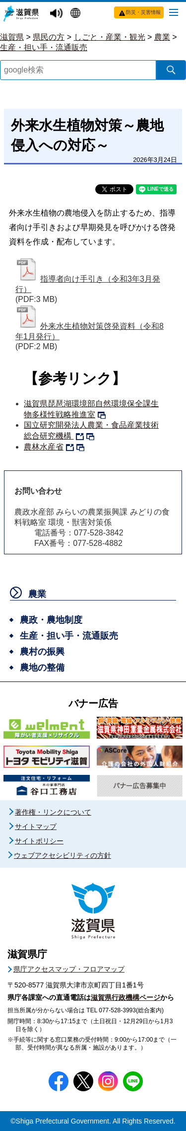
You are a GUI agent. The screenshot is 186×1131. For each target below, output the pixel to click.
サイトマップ (36, 826)
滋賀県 (12, 37)
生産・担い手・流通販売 (43, 47)
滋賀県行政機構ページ (125, 997)
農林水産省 (43, 447)
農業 (162, 37)
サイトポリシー (39, 841)
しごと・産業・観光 (109, 37)
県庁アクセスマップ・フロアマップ (68, 969)
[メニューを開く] (173, 12)
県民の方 (48, 37)
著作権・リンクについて (53, 812)
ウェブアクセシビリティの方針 (62, 855)
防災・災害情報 (143, 12)
